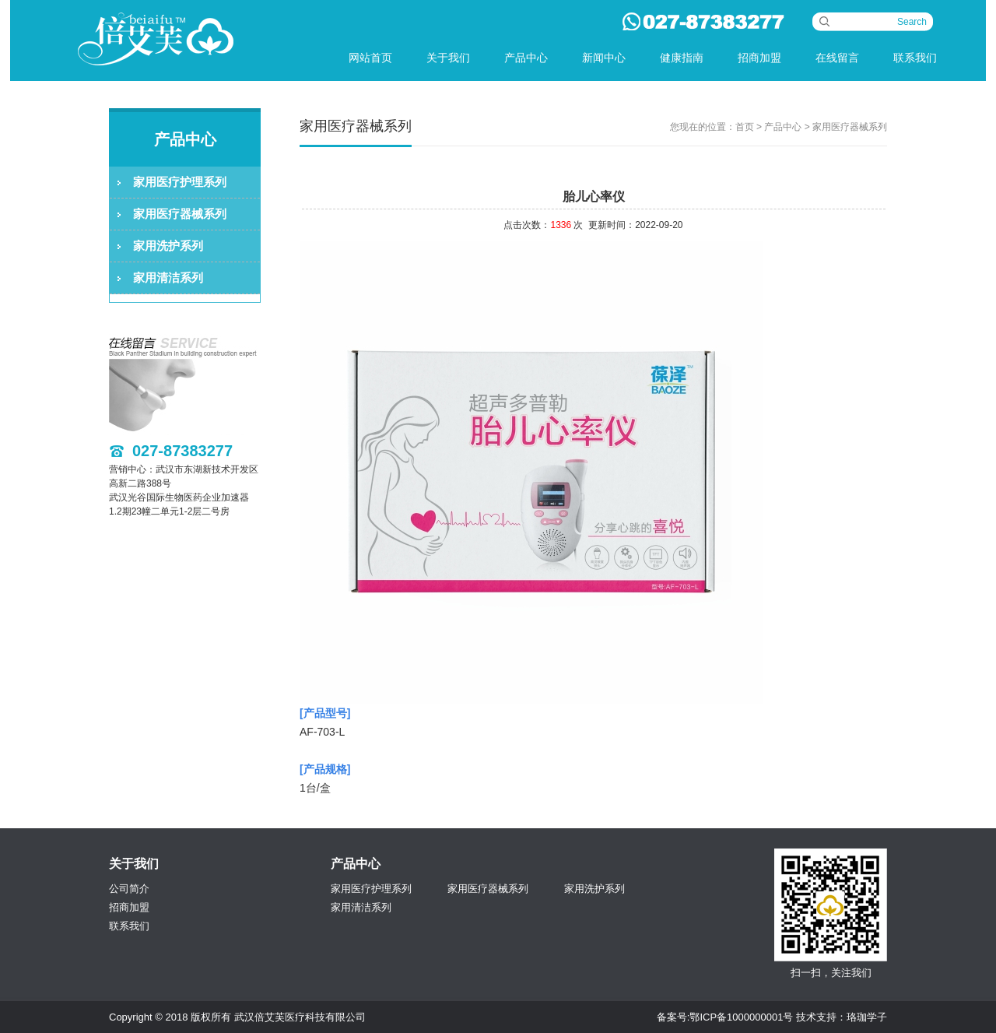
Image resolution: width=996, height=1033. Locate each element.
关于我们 (448, 57)
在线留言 (837, 57)
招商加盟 (759, 57)
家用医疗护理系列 (179, 181)
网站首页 (370, 57)
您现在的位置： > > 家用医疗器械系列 (778, 126)
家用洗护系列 (168, 245)
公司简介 (129, 888)
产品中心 (526, 57)
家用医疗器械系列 (179, 213)
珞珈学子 (867, 1017)
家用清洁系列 (168, 277)
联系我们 (915, 57)
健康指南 (681, 57)
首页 (744, 126)
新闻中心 (604, 57)
